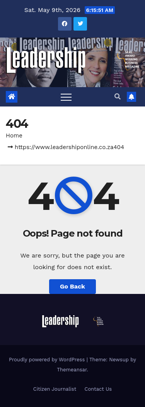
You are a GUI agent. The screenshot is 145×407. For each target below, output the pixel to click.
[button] (117, 96)
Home (14, 135)
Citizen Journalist (54, 389)
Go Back (72, 286)
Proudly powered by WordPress (48, 359)
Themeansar (72, 370)
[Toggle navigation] (66, 96)
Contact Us (98, 389)
